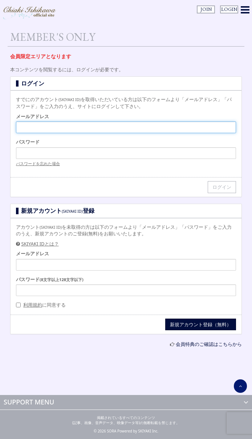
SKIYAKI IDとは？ (39, 243)
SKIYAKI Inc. (148, 431)
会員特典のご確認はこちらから (209, 344)
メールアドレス (32, 116)
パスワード (28, 142)
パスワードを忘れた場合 (38, 163)
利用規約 (32, 305)
